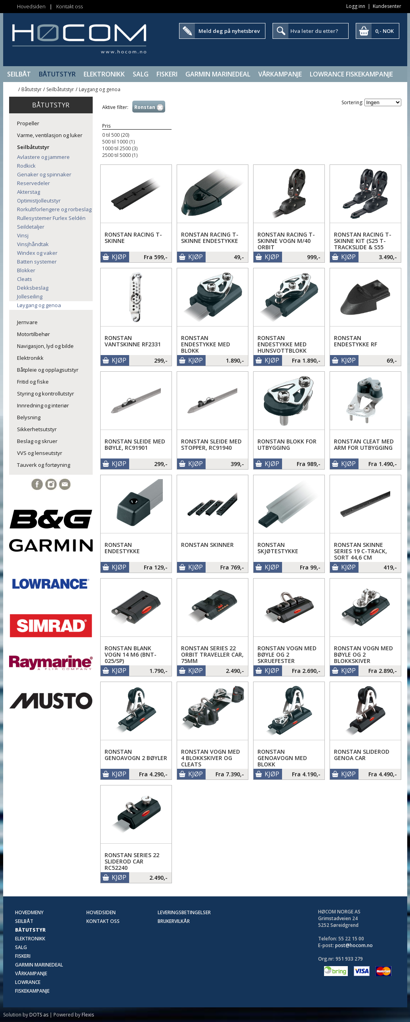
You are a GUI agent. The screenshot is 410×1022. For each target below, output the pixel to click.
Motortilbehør (33, 334)
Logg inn (355, 6)
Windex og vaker (37, 252)
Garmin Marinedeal (217, 74)
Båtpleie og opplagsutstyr (47, 369)
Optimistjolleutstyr (39, 200)
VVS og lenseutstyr (39, 453)
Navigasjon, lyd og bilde (45, 346)
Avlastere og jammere (43, 156)
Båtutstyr (57, 74)
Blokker (26, 270)
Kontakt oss (69, 6)
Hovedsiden (31, 6)
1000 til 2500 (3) (119, 148)
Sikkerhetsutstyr (37, 429)
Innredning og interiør (43, 405)
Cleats (24, 279)
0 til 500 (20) (115, 135)
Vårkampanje (280, 74)
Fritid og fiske (33, 381)
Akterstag (28, 191)
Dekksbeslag (32, 287)
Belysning (28, 417)
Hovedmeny (29, 912)
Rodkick (26, 165)
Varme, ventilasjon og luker (49, 135)
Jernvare (27, 322)
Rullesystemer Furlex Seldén (51, 218)
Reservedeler (33, 183)
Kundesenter (387, 6)
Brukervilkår (174, 921)
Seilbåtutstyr (60, 89)
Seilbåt (19, 74)
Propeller (28, 123)
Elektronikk (104, 74)
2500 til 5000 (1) (119, 155)
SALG (141, 74)
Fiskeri (166, 74)
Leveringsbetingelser (184, 912)
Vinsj (23, 235)
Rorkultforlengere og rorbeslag (54, 209)
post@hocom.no (354, 945)
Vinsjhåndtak (33, 244)
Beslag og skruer (37, 441)
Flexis (88, 1014)
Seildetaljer (30, 226)
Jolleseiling (29, 296)
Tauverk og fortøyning (43, 464)
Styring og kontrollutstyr (45, 393)
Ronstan (144, 107)
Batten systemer (37, 261)
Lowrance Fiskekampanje (351, 74)
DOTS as (38, 1014)
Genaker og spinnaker (44, 174)
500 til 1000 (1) (118, 141)
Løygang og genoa (99, 89)
